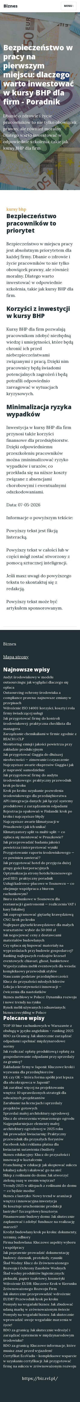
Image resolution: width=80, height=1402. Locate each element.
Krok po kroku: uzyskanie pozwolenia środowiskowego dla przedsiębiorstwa (34, 793)
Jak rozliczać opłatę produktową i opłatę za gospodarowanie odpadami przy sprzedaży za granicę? (38, 1056)
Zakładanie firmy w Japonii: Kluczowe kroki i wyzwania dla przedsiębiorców (38, 1069)
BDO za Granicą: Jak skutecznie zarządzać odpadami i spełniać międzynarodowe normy (37, 1041)
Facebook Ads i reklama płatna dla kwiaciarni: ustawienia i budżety (31, 1147)
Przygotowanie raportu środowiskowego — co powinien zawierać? (38, 855)
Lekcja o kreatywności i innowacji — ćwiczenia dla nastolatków (32, 989)
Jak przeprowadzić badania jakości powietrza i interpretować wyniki (31, 844)
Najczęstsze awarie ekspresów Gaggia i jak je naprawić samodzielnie (38, 767)
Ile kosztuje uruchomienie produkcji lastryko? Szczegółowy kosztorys (32, 1208)
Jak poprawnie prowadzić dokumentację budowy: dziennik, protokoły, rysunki (36, 1255)
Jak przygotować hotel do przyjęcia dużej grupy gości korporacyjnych (37, 865)
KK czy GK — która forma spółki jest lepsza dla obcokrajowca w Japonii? (38, 1079)
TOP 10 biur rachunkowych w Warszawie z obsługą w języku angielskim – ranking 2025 (38, 1028)
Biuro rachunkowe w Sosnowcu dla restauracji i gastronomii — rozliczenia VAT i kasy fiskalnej (39, 904)
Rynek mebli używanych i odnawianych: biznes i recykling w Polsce (34, 1010)
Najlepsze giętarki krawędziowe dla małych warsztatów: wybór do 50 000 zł (38, 927)
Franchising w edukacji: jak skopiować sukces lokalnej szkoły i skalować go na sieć (40, 1167)
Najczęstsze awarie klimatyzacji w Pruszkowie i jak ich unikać (31, 824)
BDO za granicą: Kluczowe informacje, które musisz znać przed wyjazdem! (39, 1348)
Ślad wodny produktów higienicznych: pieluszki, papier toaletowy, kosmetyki (34, 1276)
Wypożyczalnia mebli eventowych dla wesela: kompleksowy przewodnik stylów (39, 968)
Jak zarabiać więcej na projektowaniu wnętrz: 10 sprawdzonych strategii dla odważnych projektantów (34, 1092)
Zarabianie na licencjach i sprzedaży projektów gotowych (32, 1105)
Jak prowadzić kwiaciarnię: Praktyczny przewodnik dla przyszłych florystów (34, 1136)
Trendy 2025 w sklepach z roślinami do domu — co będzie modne (39, 1188)
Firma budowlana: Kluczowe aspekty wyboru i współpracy (39, 1245)
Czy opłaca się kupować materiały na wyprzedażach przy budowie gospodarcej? (38, 948)
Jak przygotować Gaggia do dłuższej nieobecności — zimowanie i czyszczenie (36, 757)
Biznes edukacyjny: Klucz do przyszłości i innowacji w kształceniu (36, 1157)
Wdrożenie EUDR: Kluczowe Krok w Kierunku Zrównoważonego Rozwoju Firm (40, 1286)
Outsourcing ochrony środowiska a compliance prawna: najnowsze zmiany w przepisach (37, 697)
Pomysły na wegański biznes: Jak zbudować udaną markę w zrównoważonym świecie (38, 1306)
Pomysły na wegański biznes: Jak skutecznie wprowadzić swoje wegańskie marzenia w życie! (38, 1319)
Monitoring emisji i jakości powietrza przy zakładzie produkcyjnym (37, 746)
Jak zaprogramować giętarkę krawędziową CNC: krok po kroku (38, 917)
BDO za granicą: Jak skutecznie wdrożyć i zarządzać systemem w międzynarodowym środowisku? (38, 1335)
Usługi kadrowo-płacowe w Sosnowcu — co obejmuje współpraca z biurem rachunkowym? (38, 888)
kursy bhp (16, 209)
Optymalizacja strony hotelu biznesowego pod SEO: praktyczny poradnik (37, 875)
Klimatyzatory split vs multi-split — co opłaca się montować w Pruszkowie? (34, 834)
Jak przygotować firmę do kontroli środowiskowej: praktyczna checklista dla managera (37, 723)
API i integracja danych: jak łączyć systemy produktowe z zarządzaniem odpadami (38, 803)
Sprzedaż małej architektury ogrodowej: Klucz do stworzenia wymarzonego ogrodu (38, 1116)
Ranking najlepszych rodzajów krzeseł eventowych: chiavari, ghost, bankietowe (36, 958)
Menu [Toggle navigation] (69, 6)
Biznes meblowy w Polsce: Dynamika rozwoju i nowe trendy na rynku (40, 999)
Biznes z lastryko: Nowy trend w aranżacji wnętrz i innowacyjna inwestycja (37, 1198)
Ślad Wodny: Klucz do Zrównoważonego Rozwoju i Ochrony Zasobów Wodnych (36, 1265)
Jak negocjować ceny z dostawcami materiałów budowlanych (32, 937)
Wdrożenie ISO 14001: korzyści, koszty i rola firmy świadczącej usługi (39, 710)
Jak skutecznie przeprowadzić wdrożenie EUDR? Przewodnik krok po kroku (37, 1296)
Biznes (10, 6)
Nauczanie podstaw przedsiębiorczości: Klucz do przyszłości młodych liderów (35, 979)
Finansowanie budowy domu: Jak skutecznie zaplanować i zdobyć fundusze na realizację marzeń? (39, 1221)
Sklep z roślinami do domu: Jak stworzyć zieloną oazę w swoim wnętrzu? (36, 1177)
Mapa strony (16, 656)
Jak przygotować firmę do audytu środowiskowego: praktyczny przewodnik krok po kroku (37, 780)
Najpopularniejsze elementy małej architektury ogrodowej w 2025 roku (33, 1126)
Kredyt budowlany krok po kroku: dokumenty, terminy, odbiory (40, 1234)
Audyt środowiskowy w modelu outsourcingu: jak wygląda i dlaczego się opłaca (35, 682)
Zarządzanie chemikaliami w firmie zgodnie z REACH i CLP (40, 736)
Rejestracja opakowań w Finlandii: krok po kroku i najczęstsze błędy (37, 813)
